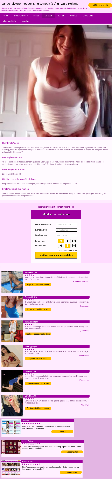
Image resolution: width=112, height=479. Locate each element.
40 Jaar (61, 16)
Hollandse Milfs (71, 472)
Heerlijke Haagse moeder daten (38, 334)
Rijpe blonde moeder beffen (38, 285)
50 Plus (73, 16)
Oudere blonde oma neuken (38, 383)
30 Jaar (48, 16)
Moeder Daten (72, 452)
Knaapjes (62, 432)
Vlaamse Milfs (9, 21)
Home (5, 16)
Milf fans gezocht (100, 5)
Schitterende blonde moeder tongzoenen (38, 408)
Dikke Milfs (88, 16)
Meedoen (25, 21)
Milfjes (36, 16)
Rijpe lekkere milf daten (38, 359)
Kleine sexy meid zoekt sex (38, 309)
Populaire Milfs (21, 16)
